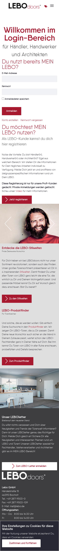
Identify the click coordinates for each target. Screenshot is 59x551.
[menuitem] (10, 120)
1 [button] (22, 234)
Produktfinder (35, 327)
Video (19, 191)
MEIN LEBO (19, 451)
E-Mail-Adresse (9, 73)
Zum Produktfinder (17, 361)
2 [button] (27, 234)
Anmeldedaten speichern (15, 98)
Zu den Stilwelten (16, 298)
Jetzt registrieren (16, 199)
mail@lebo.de (17, 506)
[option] (29, 223)
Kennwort (6, 86)
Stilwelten (25, 272)
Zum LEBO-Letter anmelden (29, 466)
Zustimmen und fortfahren (21, 543)
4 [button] (36, 234)
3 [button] (32, 234)
